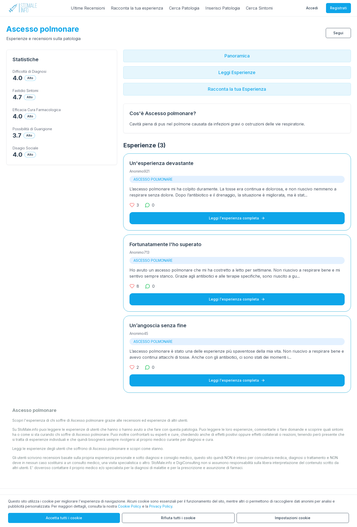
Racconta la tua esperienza (137, 8)
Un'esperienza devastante (161, 163)
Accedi (312, 8)
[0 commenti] (149, 205)
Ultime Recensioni (88, 8)
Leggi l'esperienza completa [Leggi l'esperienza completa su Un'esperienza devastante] (237, 218)
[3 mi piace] (134, 205)
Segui (338, 33)
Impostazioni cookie (292, 518)
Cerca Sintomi (259, 8)
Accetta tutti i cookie (64, 518)
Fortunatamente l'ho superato (165, 244)
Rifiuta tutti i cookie (178, 518)
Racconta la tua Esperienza (237, 89)
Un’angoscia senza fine (157, 325)
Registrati (338, 8)
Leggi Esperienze (236, 72)
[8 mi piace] (134, 286)
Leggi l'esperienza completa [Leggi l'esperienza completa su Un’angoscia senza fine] (237, 380)
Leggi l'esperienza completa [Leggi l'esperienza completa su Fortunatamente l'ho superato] (237, 299)
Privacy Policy (160, 506)
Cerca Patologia (184, 8)
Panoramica (237, 55)
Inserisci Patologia (222, 8)
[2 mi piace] (134, 367)
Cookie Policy (129, 506)
